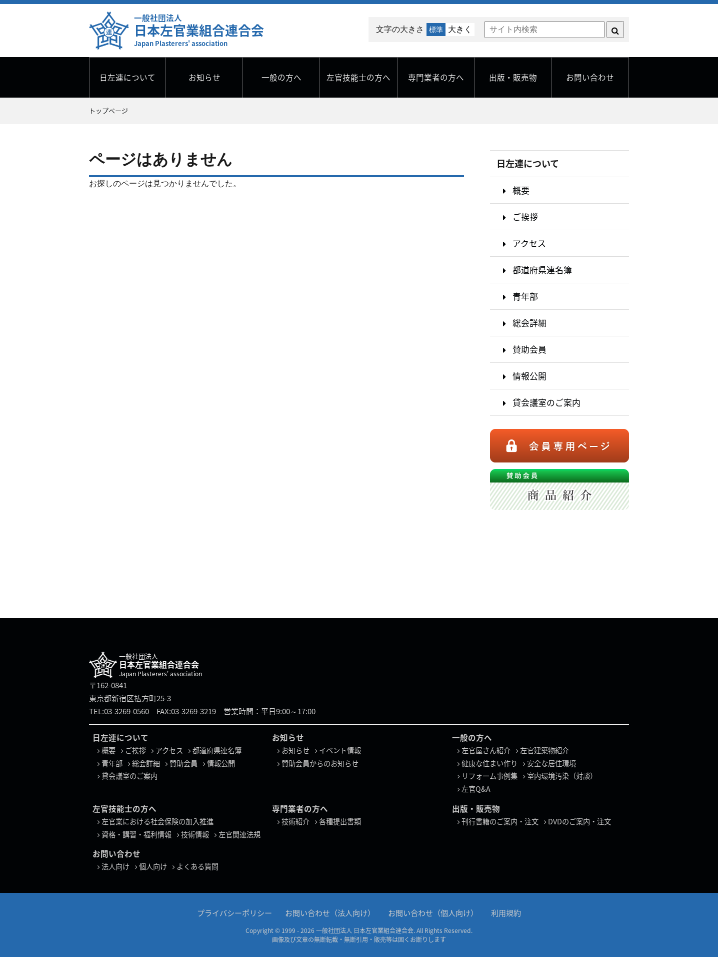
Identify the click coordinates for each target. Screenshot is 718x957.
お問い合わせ (590, 77)
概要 (521, 190)
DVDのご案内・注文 (579, 821)
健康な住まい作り (490, 763)
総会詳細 (529, 322)
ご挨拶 (525, 216)
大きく (460, 29)
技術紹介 (296, 821)
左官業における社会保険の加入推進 (158, 821)
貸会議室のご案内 (546, 402)
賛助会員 (529, 349)
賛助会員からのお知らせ (320, 763)
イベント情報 (340, 750)
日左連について (128, 77)
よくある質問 (197, 866)
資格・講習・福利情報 (137, 834)
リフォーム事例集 (490, 775)
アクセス (529, 243)
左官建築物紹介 (544, 750)
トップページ (108, 110)
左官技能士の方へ (358, 77)
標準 (436, 30)
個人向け (153, 866)
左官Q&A (476, 788)
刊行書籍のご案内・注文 (500, 821)
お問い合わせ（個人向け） (433, 912)
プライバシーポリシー (234, 912)
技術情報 (195, 834)
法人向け (116, 866)
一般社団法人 (199, 30)
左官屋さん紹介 (486, 750)
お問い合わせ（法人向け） (330, 912)
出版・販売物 (513, 77)
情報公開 (529, 375)
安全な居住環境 (551, 763)
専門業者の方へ (436, 77)
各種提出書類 (340, 821)
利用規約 (506, 912)
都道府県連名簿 (542, 269)
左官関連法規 (239, 834)
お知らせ (204, 77)
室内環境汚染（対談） (562, 775)
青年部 (525, 296)
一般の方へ (282, 77)
